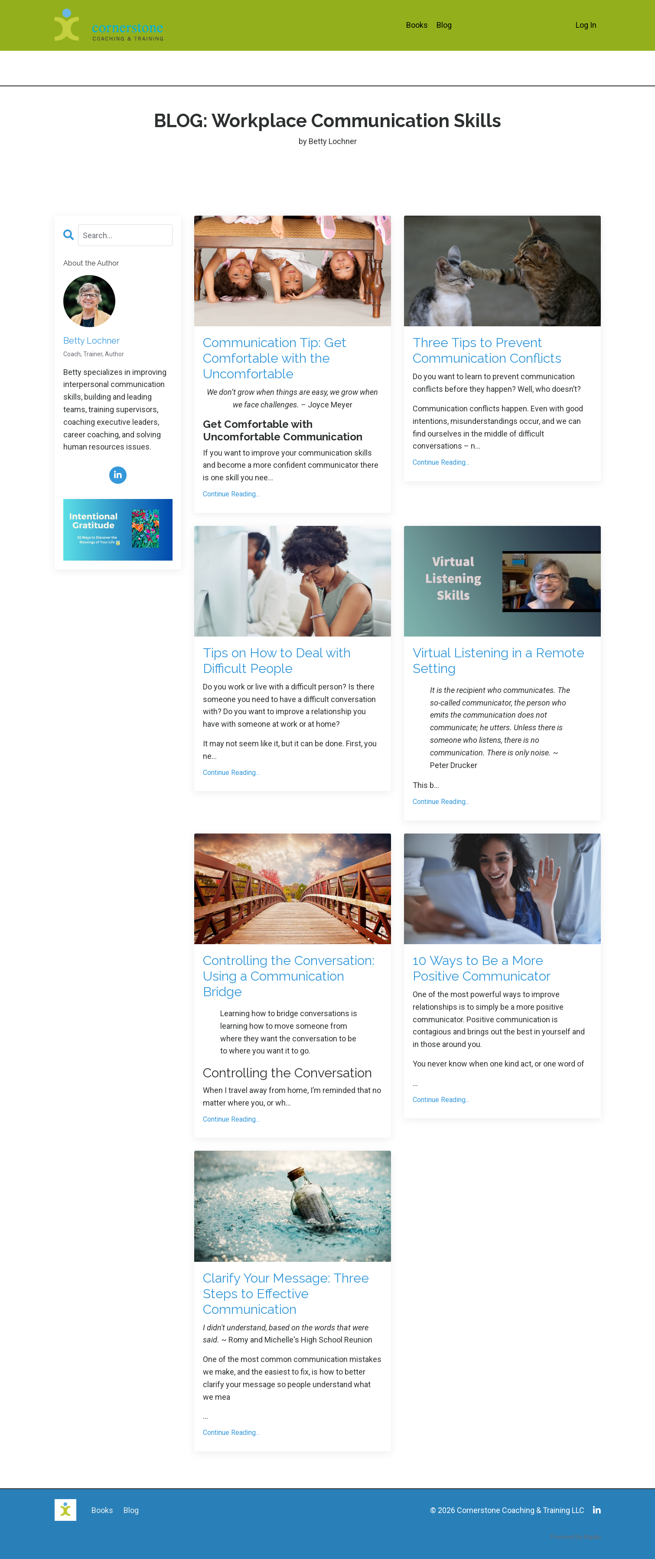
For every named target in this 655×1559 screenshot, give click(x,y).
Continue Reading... (231, 494)
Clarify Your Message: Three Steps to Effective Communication (286, 1293)
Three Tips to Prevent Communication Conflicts (487, 350)
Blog (444, 25)
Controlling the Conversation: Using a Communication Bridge (289, 976)
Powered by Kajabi (576, 1536)
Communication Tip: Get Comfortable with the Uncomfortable (274, 358)
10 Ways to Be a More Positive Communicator (482, 968)
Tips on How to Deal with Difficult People (277, 660)
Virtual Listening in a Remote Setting (498, 660)
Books (417, 25)
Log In (586, 25)
